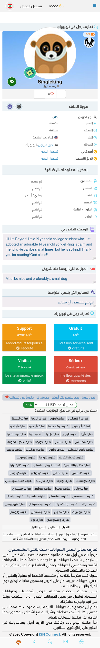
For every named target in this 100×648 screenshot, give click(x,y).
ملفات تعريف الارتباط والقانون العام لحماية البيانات (64, 534)
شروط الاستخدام (59, 539)
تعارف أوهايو (37, 426)
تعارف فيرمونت (26, 457)
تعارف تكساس (84, 442)
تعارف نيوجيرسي (15, 504)
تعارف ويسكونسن (58, 519)
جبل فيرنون (45, 145)
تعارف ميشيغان (58, 496)
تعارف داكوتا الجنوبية (19, 442)
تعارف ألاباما (38, 418)
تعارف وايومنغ (18, 512)
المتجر (42, 527)
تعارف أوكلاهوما (58, 426)
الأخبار (66, 527)
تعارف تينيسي (62, 442)
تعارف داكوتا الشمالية (80, 449)
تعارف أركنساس (78, 418)
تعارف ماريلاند (44, 481)
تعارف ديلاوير (56, 449)
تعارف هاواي (61, 512)
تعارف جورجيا (43, 442)
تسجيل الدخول (31, 6)
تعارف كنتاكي (60, 473)
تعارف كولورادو (40, 473)
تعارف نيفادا (88, 504)
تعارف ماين (81, 488)
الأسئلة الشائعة (23, 539)
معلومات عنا (11, 534)
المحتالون (54, 527)
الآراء (33, 527)
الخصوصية (79, 539)
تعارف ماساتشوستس (18, 481)
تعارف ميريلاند (42, 488)
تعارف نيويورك (81, 512)
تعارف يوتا (37, 519)
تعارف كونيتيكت (85, 481)
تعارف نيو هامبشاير (39, 504)
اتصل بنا (40, 539)
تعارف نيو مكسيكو (66, 504)
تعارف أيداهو (18, 426)
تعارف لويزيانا (64, 481)
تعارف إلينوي (69, 434)
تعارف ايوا (35, 434)
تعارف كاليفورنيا (19, 465)
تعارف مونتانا (62, 488)
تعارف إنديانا (52, 434)
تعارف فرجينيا (14, 449)
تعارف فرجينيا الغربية (71, 457)
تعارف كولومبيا (19, 473)
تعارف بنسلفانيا (16, 434)
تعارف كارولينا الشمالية (46, 465)
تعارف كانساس (81, 473)
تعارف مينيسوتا (36, 496)
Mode (56, 6)
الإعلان (25, 534)
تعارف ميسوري (21, 488)
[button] (95, 5)
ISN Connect (49, 634)
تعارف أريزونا (57, 418)
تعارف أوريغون (81, 426)
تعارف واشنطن (40, 512)
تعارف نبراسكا (15, 496)
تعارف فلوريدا (47, 457)
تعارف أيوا (87, 434)
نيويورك (31, 145)
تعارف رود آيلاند (35, 449)
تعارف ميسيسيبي (82, 496)
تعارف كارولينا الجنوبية (77, 465)
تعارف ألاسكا (20, 418)
